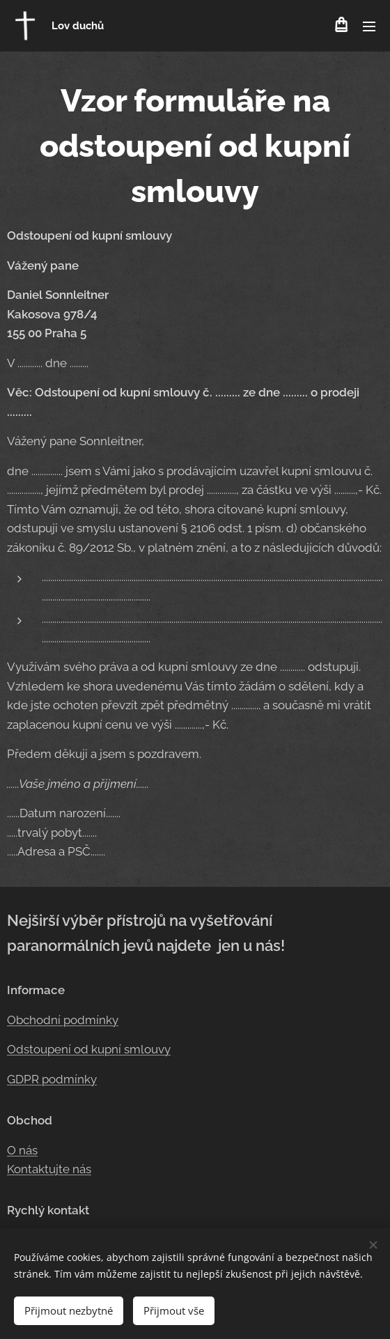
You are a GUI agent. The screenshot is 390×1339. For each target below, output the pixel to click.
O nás (22, 1150)
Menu (369, 26)
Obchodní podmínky (62, 1019)
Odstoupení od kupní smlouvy (89, 1049)
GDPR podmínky (52, 1079)
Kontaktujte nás (49, 1169)
